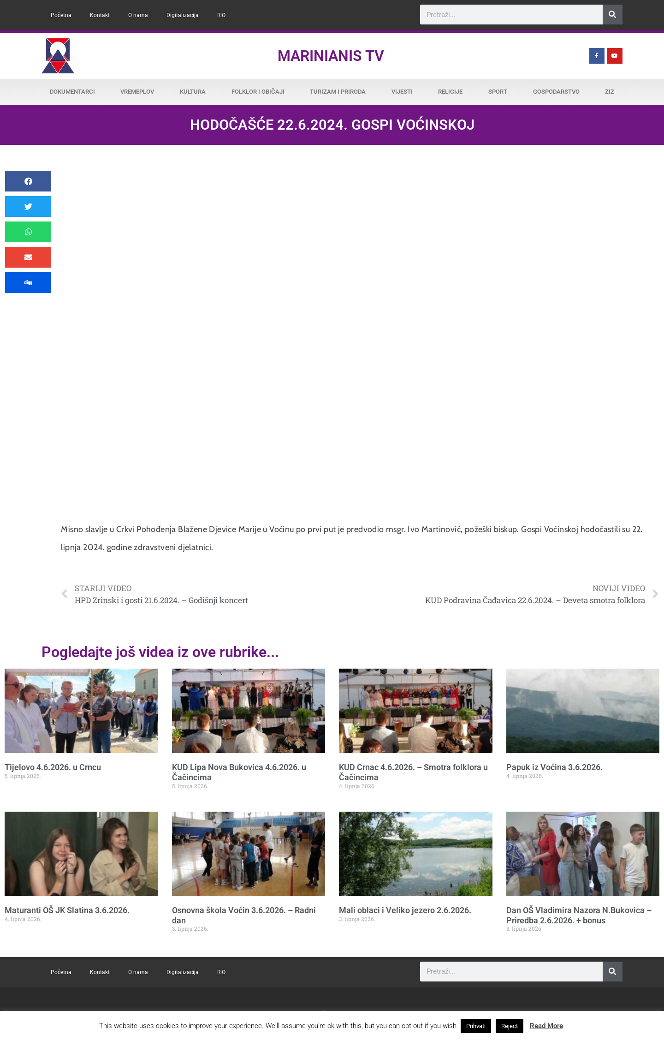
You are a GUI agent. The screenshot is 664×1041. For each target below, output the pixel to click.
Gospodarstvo (556, 91)
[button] (28, 181)
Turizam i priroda (338, 91)
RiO (221, 15)
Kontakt (100, 15)
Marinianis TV (331, 56)
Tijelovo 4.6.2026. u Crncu (53, 767)
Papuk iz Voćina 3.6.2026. (554, 767)
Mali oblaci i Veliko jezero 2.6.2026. (405, 910)
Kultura (193, 91)
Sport (497, 91)
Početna (61, 15)
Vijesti (402, 91)
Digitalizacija (182, 15)
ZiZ (609, 91)
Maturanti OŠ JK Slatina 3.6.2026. (67, 910)
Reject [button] (509, 1026)
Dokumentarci (72, 91)
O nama (138, 15)
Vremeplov (137, 91)
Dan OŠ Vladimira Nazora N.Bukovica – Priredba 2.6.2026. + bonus (579, 915)
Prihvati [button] (476, 1026)
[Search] (612, 14)
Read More (546, 1026)
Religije (450, 91)
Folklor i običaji (258, 91)
